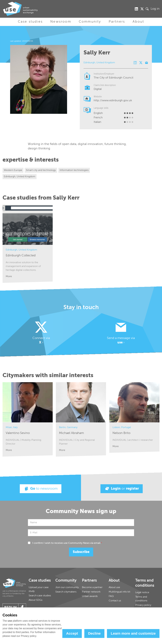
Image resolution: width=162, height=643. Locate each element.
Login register (121, 489)
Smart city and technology (41, 170)
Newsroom (60, 21)
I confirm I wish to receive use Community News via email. (67, 543)
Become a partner (92, 587)
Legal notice (142, 592)
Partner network (91, 592)
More (9, 276)
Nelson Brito (121, 433)
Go (41, 489)
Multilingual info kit (119, 592)
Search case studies (40, 595)
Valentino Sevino (18, 433)
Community (90, 21)
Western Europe (13, 170)
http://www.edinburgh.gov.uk (113, 100)
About (138, 21)
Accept (72, 633)
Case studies (30, 21)
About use (114, 587)
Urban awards (90, 596)
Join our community (67, 587)
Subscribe (81, 552)
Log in (155, 8)
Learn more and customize (133, 633)
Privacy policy (143, 605)
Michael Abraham (71, 433)
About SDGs (35, 600)
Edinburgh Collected (21, 255)
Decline (94, 633)
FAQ (111, 596)
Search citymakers (65, 592)
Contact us (115, 600)
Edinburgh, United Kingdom (19, 176)
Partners (117, 21)
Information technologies (74, 170)
